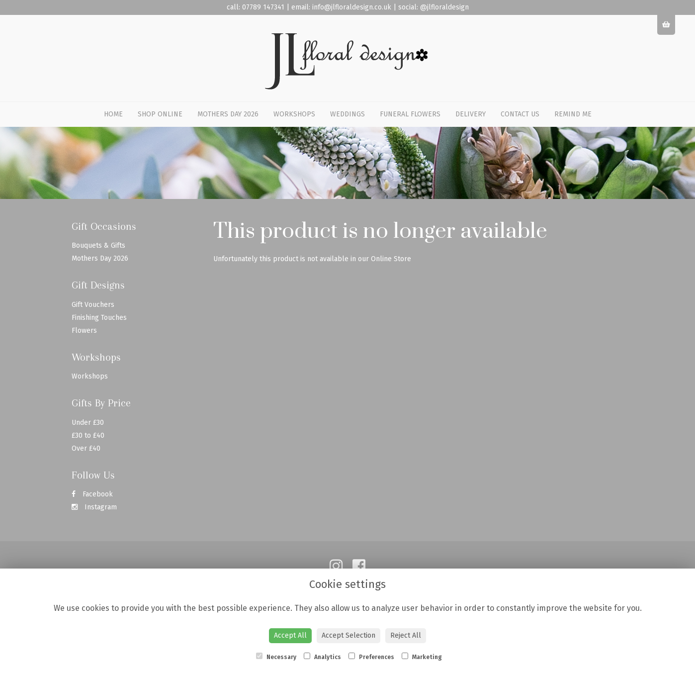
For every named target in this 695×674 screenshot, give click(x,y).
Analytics (322, 657)
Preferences (371, 657)
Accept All (290, 635)
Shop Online (160, 114)
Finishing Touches (99, 317)
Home (113, 114)
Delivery (470, 114)
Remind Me (573, 114)
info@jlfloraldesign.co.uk (351, 7)
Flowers (84, 330)
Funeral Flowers (410, 114)
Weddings (347, 114)
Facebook (92, 494)
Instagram (94, 507)
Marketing (422, 657)
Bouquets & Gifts (98, 245)
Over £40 (86, 448)
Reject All (405, 635)
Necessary (276, 657)
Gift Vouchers (93, 304)
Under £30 (88, 422)
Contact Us (520, 114)
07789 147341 (263, 7)
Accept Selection (348, 635)
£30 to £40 (88, 435)
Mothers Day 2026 (228, 114)
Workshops (294, 114)
